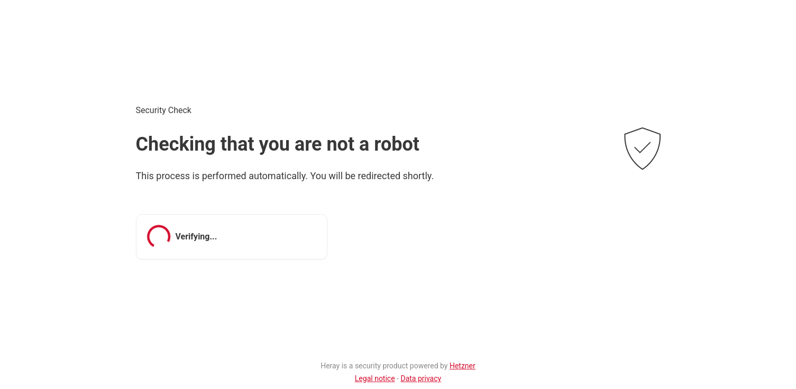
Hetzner (462, 366)
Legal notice (375, 378)
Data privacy (420, 378)
